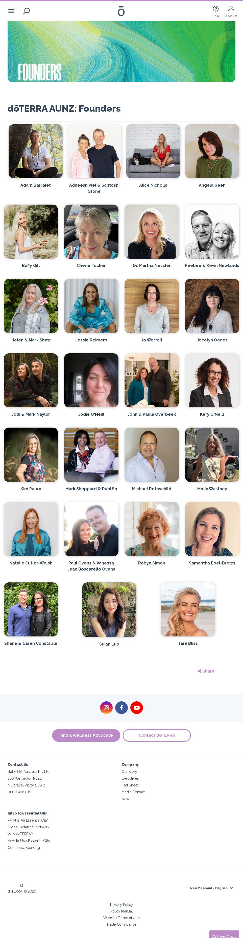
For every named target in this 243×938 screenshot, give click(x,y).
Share (206, 671)
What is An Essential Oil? (27, 820)
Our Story (129, 771)
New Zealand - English (209, 888)
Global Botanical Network (29, 827)
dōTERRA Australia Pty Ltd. (29, 771)
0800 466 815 (19, 792)
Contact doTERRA (157, 735)
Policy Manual (121, 911)
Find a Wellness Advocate (86, 735)
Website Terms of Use (121, 918)
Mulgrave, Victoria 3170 (26, 785)
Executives (130, 778)
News (126, 799)
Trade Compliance (121, 924)
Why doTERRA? (20, 834)
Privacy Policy (121, 904)
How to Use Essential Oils (29, 840)
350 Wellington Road (25, 778)
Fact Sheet (130, 785)
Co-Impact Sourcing (24, 847)
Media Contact (133, 792)
